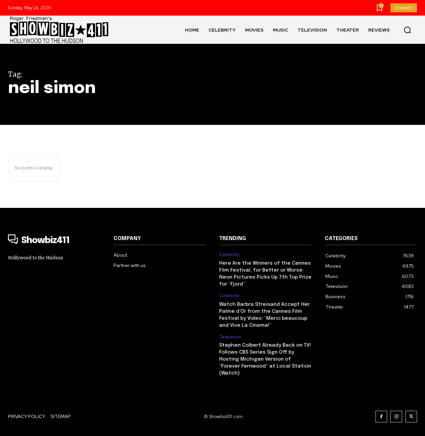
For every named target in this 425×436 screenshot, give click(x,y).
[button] (407, 30)
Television (230, 337)
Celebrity (229, 254)
